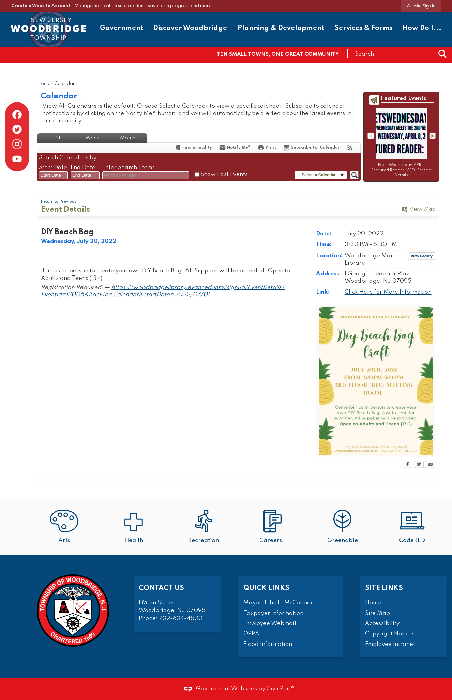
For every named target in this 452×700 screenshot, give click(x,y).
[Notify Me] (235, 147)
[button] (442, 54)
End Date (83, 168)
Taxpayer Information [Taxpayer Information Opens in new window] (273, 613)
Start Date (53, 168)
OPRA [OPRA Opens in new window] (251, 634)
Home (43, 84)
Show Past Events (224, 174)
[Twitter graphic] (17, 129)
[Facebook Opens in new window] (407, 465)
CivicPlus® (281, 689)
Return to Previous (58, 202)
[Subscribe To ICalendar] (311, 147)
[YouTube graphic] (17, 158)
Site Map (377, 613)
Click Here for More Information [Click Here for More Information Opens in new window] (388, 292)
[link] (421, 6)
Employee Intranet (390, 644)
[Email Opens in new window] (430, 465)
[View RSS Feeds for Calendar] (349, 147)
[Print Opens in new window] (266, 147)
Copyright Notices (390, 634)
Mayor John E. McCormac (278, 603)
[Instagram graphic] (17, 144)
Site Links (384, 588)
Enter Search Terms (128, 168)
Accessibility (382, 623)
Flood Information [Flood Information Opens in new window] (267, 644)
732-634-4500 (180, 618)
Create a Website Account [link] (40, 6)
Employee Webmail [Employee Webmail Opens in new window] (269, 623)
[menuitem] (121, 29)
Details (401, 175)
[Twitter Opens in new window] (419, 465)
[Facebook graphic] (17, 115)
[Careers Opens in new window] (272, 527)
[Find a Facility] (193, 147)
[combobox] (53, 175)
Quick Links (266, 588)
